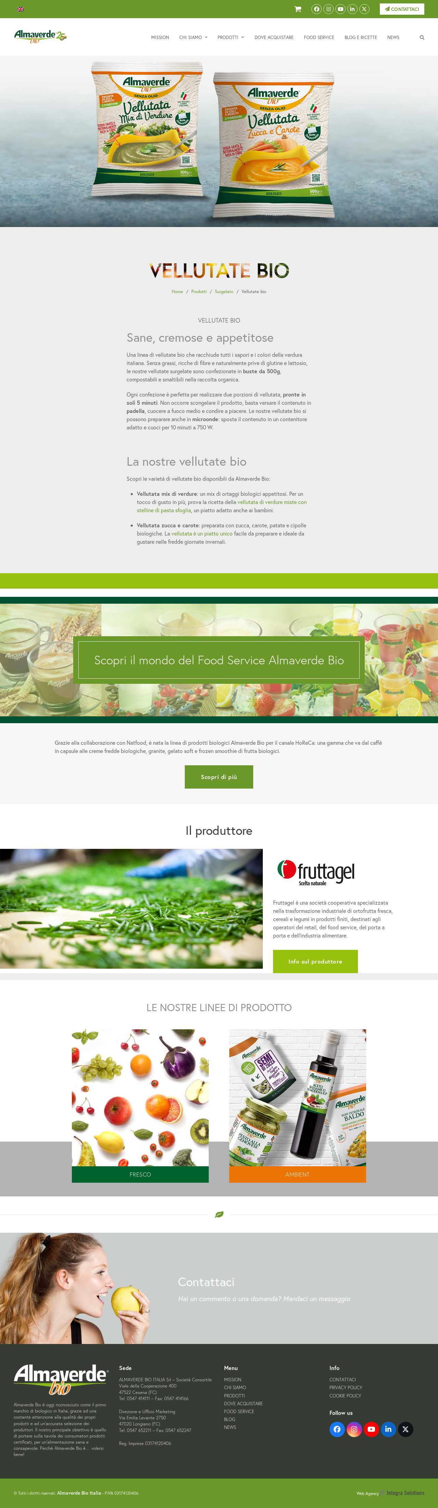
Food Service (239, 1412)
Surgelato (224, 291)
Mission (232, 1380)
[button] (422, 37)
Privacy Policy (346, 1388)
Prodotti (199, 291)
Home (177, 291)
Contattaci (402, 9)
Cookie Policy (345, 1396)
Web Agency (390, 1493)
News (230, 1427)
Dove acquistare (243, 1404)
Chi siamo (235, 1388)
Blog (229, 1419)
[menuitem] (20, 9)
